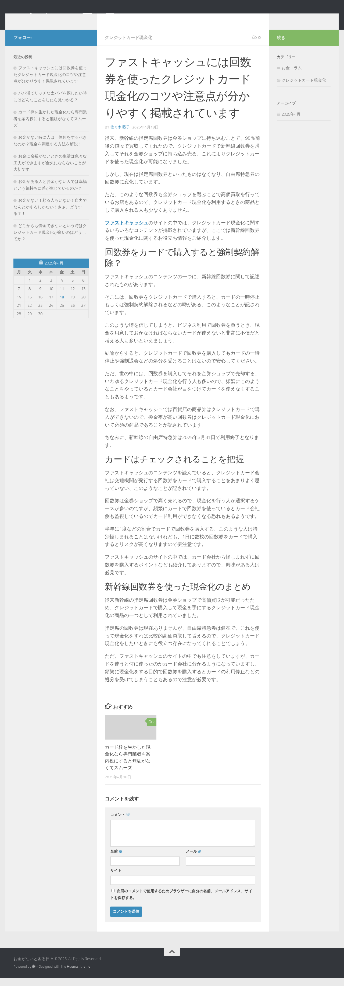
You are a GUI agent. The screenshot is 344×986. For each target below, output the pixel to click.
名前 (116, 859)
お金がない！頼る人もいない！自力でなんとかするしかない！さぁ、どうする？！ (50, 215)
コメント (120, 823)
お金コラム (292, 76)
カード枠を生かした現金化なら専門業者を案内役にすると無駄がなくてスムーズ (50, 127)
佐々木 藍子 (120, 135)
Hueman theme (78, 975)
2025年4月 (291, 122)
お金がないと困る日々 (70, 18)
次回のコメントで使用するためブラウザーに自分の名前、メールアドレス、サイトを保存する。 (181, 902)
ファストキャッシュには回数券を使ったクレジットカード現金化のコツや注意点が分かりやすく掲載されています (50, 83)
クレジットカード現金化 (128, 45)
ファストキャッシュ (126, 231)
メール (194, 859)
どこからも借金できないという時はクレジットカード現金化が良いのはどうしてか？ (50, 240)
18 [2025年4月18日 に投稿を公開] (62, 305)
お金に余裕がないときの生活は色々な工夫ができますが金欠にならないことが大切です (50, 171)
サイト (115, 878)
